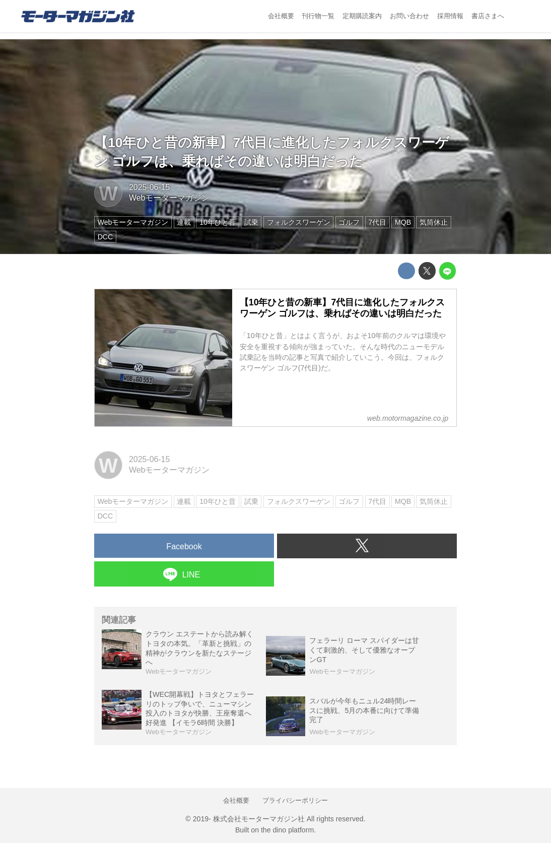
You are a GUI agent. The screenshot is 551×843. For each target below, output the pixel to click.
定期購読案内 (362, 16)
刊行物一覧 (318, 16)
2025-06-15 (149, 187)
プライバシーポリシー (295, 800)
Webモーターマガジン (169, 197)
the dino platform (287, 830)
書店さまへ (487, 16)
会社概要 (281, 16)
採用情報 (450, 16)
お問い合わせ (409, 16)
